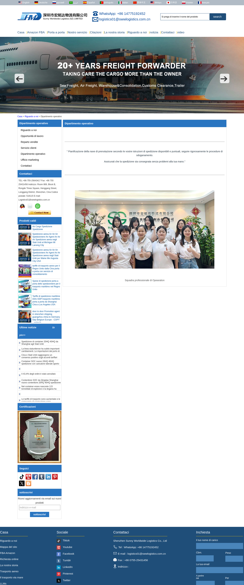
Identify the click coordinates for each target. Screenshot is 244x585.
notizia (153, 32)
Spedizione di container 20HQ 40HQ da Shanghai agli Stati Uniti (39, 343)
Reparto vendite (29, 142)
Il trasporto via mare (11, 577)
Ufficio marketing (30, 159)
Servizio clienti (28, 148)
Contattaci (167, 32)
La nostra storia (114, 32)
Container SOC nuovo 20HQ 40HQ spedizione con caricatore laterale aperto (40, 363)
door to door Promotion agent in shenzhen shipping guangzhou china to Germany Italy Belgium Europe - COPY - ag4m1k (46, 318)
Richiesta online (9, 559)
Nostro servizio (77, 32)
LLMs (3, 583)
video (180, 32)
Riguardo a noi (137, 32)
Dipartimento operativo (33, 153)
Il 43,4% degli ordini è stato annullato (38, 375)
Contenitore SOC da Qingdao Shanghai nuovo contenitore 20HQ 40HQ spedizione (41, 382)
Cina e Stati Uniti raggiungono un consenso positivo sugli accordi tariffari (39, 357)
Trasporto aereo (9, 571)
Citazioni (95, 32)
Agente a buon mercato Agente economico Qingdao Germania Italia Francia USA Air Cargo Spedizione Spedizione (45, 225)
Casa (20, 32)
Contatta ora (39, 212)
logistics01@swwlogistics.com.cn (124, 19)
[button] (19, 78)
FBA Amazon (7, 552)
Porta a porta (56, 32)
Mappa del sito (8, 546)
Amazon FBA (35, 32)
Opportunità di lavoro (32, 136)
